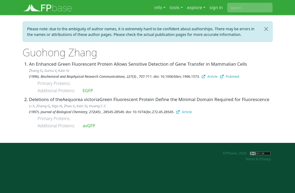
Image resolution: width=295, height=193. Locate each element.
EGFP (88, 91)
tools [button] (175, 7)
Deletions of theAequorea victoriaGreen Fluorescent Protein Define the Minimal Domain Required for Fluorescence (149, 99)
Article (210, 76)
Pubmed (229, 76)
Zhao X (69, 105)
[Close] (266, 29)
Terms (250, 159)
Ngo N (57, 105)
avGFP (89, 126)
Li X (32, 105)
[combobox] (250, 7)
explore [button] (194, 7)
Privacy (265, 159)
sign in (216, 7)
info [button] (158, 7)
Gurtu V (50, 70)
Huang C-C (97, 105)
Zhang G (36, 70)
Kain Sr (63, 70)
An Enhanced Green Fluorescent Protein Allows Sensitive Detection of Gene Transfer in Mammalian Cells (138, 64)
